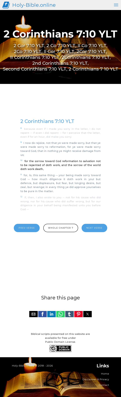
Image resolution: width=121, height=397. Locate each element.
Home (105, 373)
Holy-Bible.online (34, 5)
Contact (104, 384)
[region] (60, 104)
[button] (33, 314)
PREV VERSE (27, 228)
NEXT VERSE (94, 228)
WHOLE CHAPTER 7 (60, 228)
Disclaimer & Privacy (95, 379)
